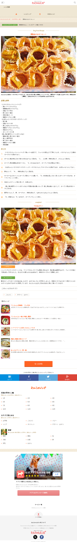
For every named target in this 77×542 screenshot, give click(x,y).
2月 (29, 398)
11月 (29, 409)
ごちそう (8, 295)
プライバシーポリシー (34, 528)
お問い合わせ (47, 525)
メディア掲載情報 (50, 528)
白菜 (29, 439)
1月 (4, 398)
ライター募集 (54, 525)
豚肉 (29, 436)
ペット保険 (43, 507)
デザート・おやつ (22, 295)
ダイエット (31, 424)
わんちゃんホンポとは (25, 525)
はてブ (10, 379)
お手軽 (5, 420)
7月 (4, 405)
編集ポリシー (34, 525)
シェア (29, 379)
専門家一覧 (25, 528)
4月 (4, 402)
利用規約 (40, 525)
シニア (5, 424)
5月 (29, 402)
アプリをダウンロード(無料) (38, 493)
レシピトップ (27, 14)
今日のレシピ (51, 14)
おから (30, 443)
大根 (4, 439)
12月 (53, 409)
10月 (4, 409)
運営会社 (43, 528)
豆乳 (4, 443)
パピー (54, 420)
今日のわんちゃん (35, 507)
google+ (67, 379)
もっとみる (38, 364)
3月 (53, 398)
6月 (53, 402)
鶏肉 (4, 436)
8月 (29, 405)
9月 (53, 405)
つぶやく (48, 379)
